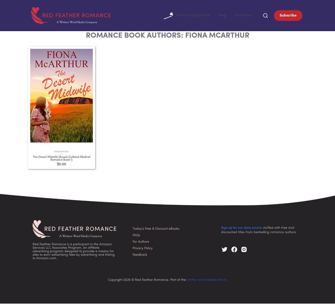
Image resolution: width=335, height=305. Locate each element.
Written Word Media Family (207, 281)
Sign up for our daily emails (241, 229)
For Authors (242, 16)
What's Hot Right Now (182, 16)
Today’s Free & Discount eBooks (156, 230)
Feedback (140, 256)
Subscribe (288, 16)
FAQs (136, 237)
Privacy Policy (143, 250)
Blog (220, 16)
